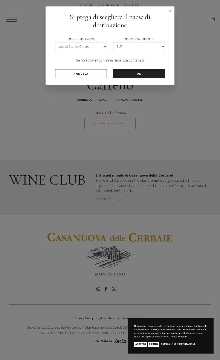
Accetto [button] (140, 344)
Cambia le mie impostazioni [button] (178, 344)
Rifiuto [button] (153, 344)
